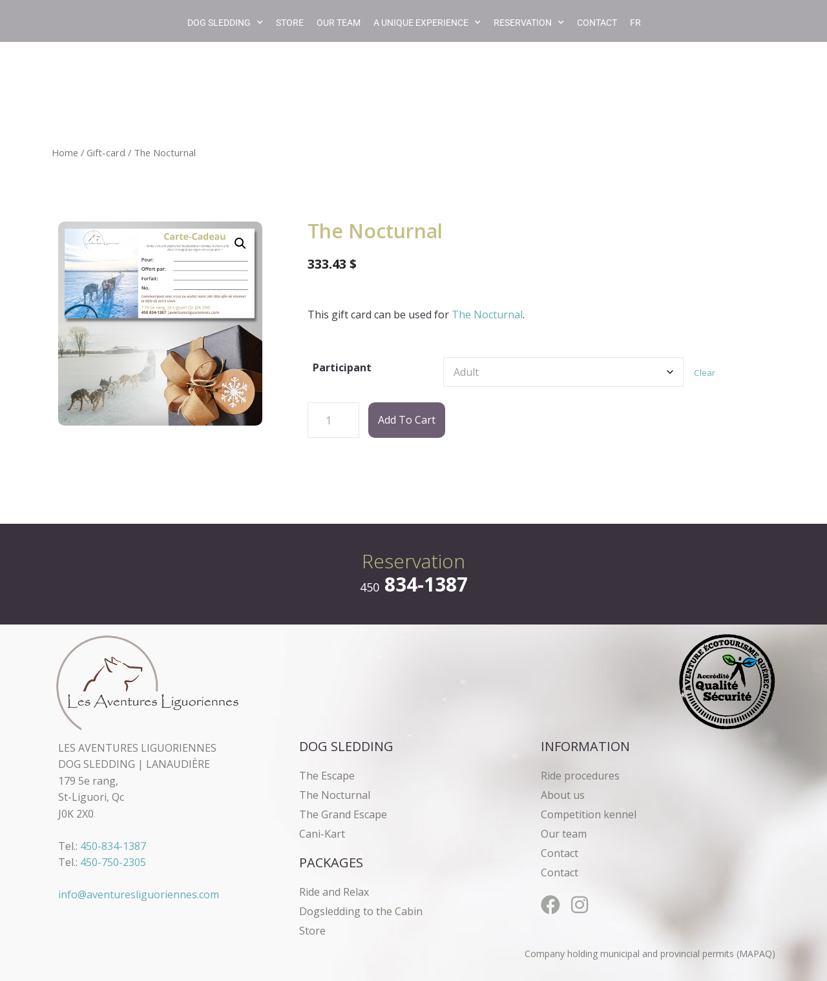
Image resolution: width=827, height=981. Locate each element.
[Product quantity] (333, 420)
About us (563, 795)
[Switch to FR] (635, 22)
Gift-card (106, 152)
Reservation (529, 22)
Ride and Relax (334, 892)
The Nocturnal (487, 314)
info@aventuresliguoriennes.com (138, 894)
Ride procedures (580, 776)
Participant (342, 367)
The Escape (327, 776)
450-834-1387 (113, 846)
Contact (597, 22)
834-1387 (414, 584)
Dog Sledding (225, 22)
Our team (339, 22)
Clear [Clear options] (704, 372)
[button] (240, 243)
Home (65, 152)
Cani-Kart (322, 834)
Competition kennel (588, 814)
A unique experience (427, 22)
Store (290, 22)
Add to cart (406, 420)
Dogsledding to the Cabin (361, 911)
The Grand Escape (343, 814)
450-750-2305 (113, 862)
